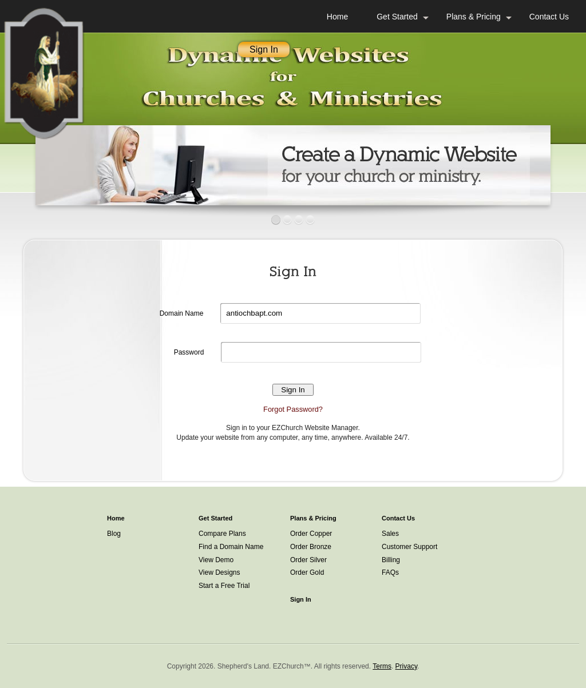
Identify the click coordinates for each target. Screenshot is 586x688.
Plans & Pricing (473, 16)
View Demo (216, 560)
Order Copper (311, 534)
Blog (114, 534)
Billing (391, 560)
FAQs (390, 572)
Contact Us (549, 16)
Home (337, 16)
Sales (390, 534)
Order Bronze (310, 547)
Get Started (397, 16)
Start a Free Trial (224, 586)
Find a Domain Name (231, 547)
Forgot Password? (293, 409)
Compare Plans (222, 534)
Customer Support (409, 547)
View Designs (219, 572)
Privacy (406, 666)
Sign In (264, 49)
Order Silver (308, 560)
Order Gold (307, 572)
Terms (382, 666)
